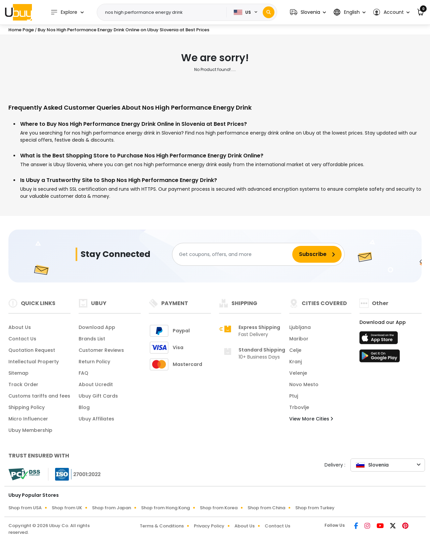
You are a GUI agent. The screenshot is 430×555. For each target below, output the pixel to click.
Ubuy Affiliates (96, 418)
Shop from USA (25, 508)
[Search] (268, 12)
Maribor (298, 338)
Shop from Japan (111, 508)
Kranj (295, 361)
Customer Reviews (101, 350)
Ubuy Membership (30, 430)
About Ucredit (96, 384)
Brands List (92, 338)
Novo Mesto (303, 384)
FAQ (83, 373)
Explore (63, 12)
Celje (295, 350)
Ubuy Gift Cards (98, 396)
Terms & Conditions (162, 526)
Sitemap (18, 373)
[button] (308, 12)
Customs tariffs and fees (39, 396)
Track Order (23, 384)
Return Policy (94, 361)
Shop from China (266, 508)
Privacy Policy (209, 526)
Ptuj (293, 396)
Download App (97, 327)
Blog (84, 407)
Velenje (298, 373)
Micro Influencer (28, 418)
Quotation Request (31, 350)
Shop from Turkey (315, 508)
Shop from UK (67, 508)
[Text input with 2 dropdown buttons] (164, 12)
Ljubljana (300, 327)
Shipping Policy (26, 407)
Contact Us (22, 338)
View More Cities (311, 418)
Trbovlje (299, 407)
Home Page (21, 30)
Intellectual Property (33, 361)
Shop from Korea (219, 508)
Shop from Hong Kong (165, 508)
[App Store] (379, 339)
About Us (19, 327)
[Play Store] (379, 357)
